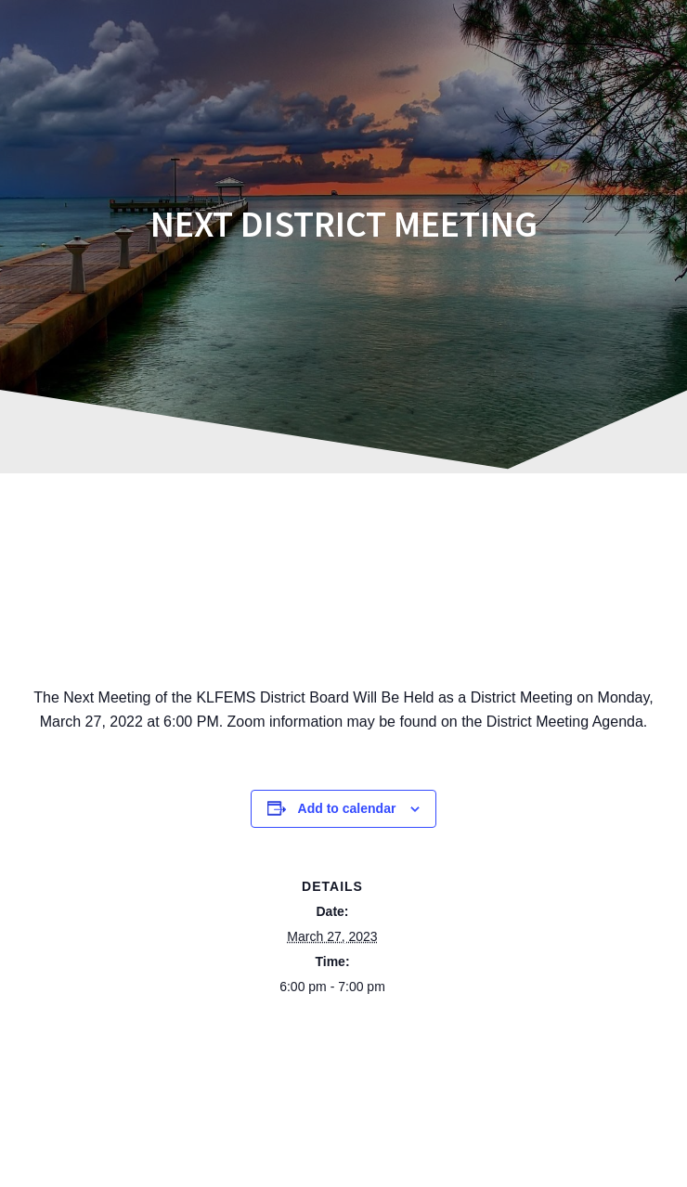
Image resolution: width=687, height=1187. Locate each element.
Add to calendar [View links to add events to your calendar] (347, 808)
